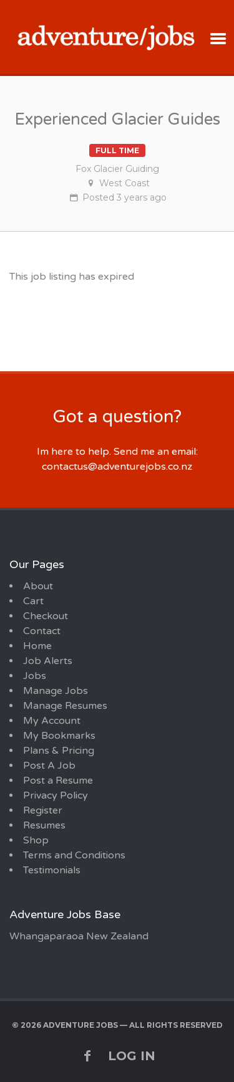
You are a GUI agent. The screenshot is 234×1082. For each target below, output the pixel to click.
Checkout (45, 616)
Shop (36, 840)
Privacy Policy (55, 795)
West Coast (124, 183)
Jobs (34, 676)
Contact (42, 631)
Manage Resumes (65, 706)
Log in (131, 1055)
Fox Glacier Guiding (117, 168)
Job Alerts (47, 661)
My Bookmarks (59, 735)
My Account (51, 720)
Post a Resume (58, 780)
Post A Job (49, 765)
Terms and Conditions (74, 855)
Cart (33, 601)
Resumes (44, 825)
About (38, 586)
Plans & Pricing (58, 750)
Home (37, 646)
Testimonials (51, 870)
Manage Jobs (55, 691)
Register (42, 810)
